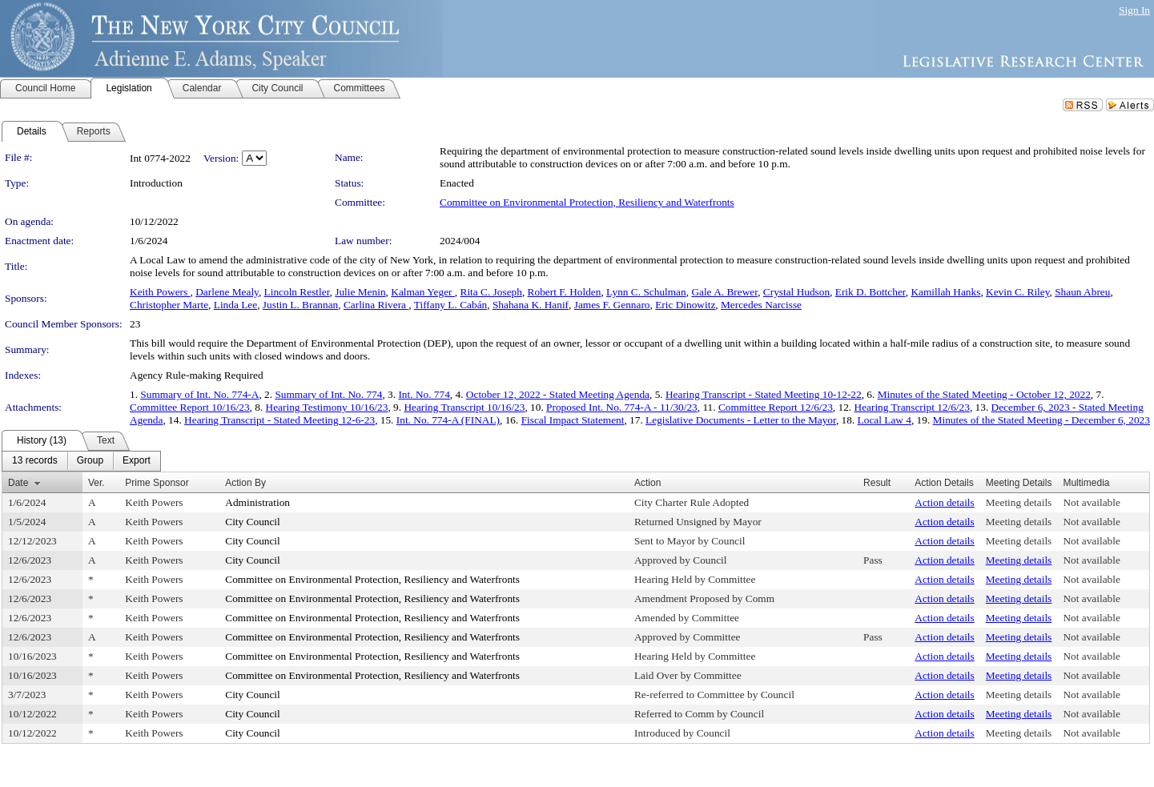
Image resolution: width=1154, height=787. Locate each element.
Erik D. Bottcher (870, 292)
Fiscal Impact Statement (573, 420)
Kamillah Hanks (945, 292)
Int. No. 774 (423, 394)
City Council (252, 522)
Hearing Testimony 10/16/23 (327, 407)
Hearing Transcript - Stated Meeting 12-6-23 (279, 420)
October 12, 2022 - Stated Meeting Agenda (557, 394)
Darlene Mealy (227, 292)
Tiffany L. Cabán (450, 305)
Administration (257, 502)
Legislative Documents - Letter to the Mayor (740, 420)
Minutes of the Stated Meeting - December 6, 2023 (1041, 420)
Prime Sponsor (156, 482)
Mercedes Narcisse (761, 305)
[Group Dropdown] (90, 461)
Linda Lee (235, 305)
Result (877, 482)
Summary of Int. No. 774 (328, 394)
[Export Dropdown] (136, 461)
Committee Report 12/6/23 (775, 407)
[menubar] (81, 461)
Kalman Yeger (423, 292)
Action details (944, 502)
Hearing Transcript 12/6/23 (912, 407)
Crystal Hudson (796, 292)
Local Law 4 (884, 420)
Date (18, 482)
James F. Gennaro (612, 305)
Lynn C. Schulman (646, 292)
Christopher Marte (169, 305)
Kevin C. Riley (1017, 292)
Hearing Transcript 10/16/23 (464, 407)
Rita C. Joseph (491, 292)
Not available (1091, 502)
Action (647, 482)
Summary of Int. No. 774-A (199, 394)
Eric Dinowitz (685, 305)
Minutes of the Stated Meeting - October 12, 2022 (984, 394)
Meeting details (1019, 502)
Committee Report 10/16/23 (190, 407)
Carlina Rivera (376, 305)
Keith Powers (160, 292)
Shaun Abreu (1082, 292)
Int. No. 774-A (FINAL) (448, 420)
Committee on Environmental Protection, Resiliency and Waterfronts (587, 202)
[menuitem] (34, 461)
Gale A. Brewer (724, 292)
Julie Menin (360, 292)
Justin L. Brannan (300, 305)
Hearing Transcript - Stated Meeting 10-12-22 (763, 394)
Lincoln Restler (297, 292)
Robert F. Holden (564, 292)
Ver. (96, 482)
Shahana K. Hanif (531, 305)
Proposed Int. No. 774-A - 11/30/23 (622, 407)
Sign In (1134, 10)
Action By (245, 482)
